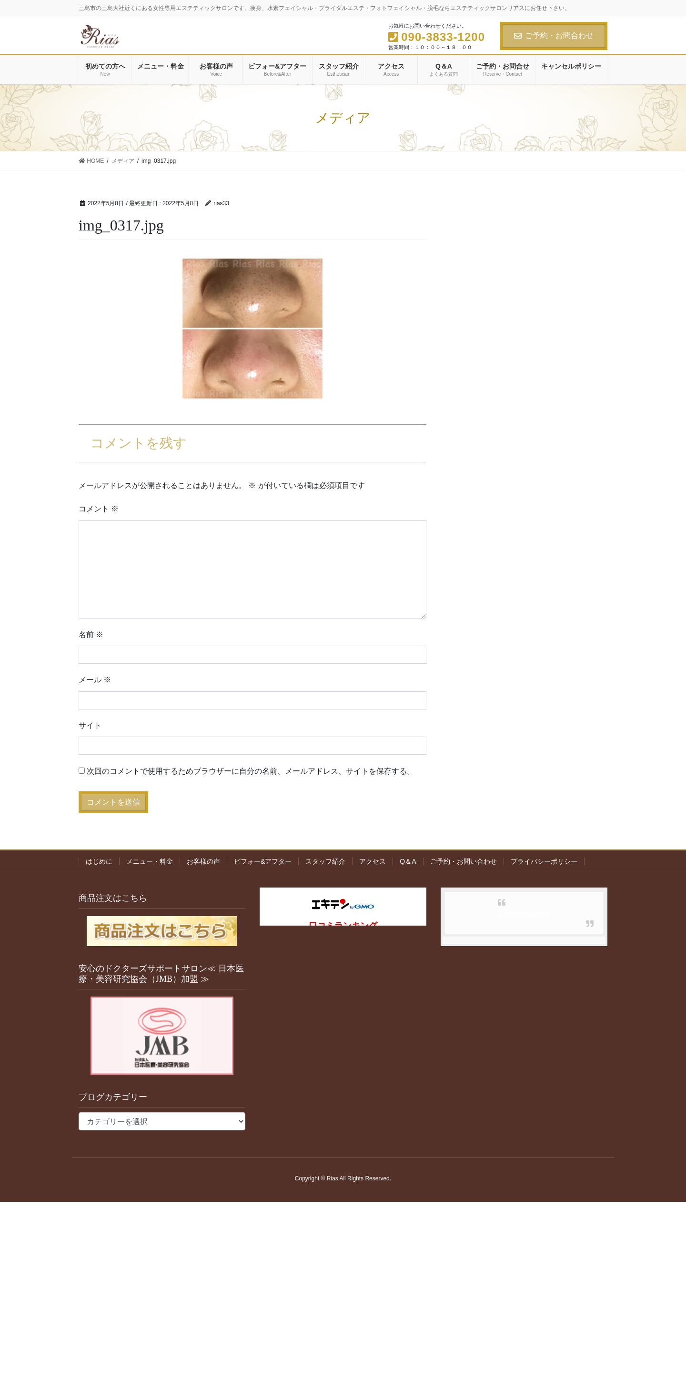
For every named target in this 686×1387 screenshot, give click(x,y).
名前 (91, 634)
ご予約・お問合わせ (554, 35)
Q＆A (408, 861)
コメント (99, 509)
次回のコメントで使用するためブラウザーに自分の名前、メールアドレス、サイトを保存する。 (250, 771)
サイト (90, 725)
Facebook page (524, 914)
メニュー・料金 (149, 861)
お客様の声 (203, 861)
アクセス (372, 861)
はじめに (99, 861)
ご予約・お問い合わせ (463, 861)
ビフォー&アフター (263, 861)
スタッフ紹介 (325, 861)
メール (95, 680)
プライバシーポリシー (544, 861)
